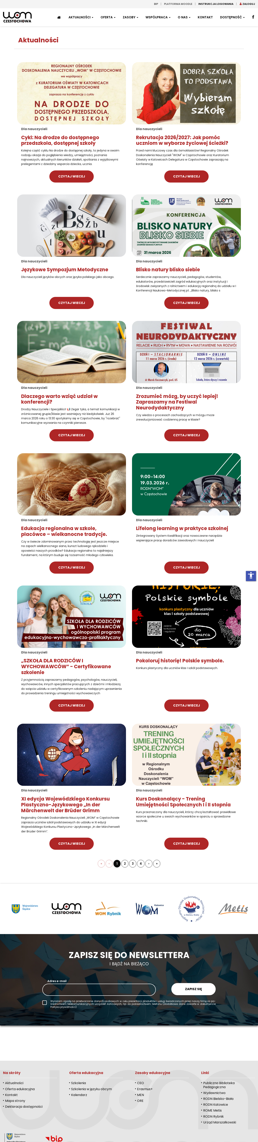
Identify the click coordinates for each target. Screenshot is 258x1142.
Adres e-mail (57, 981)
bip (156, 4)
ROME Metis (212, 1110)
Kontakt (205, 17)
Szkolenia (78, 1083)
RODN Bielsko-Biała (218, 1099)
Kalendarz (79, 1095)
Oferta (108, 17)
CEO (140, 1083)
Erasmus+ (145, 1089)
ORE (140, 1101)
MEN (140, 1095)
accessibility (251, 575)
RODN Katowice (215, 1105)
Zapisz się (193, 989)
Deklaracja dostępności (24, 1107)
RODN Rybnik (213, 1116)
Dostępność (232, 17)
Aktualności (81, 17)
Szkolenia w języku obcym (91, 1089)
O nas (184, 17)
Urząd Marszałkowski (219, 1122)
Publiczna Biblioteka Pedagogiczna (219, 1085)
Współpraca (158, 17)
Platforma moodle (178, 4)
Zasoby (130, 17)
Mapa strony (15, 1101)
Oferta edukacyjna (20, 1089)
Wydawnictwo (214, 1093)
